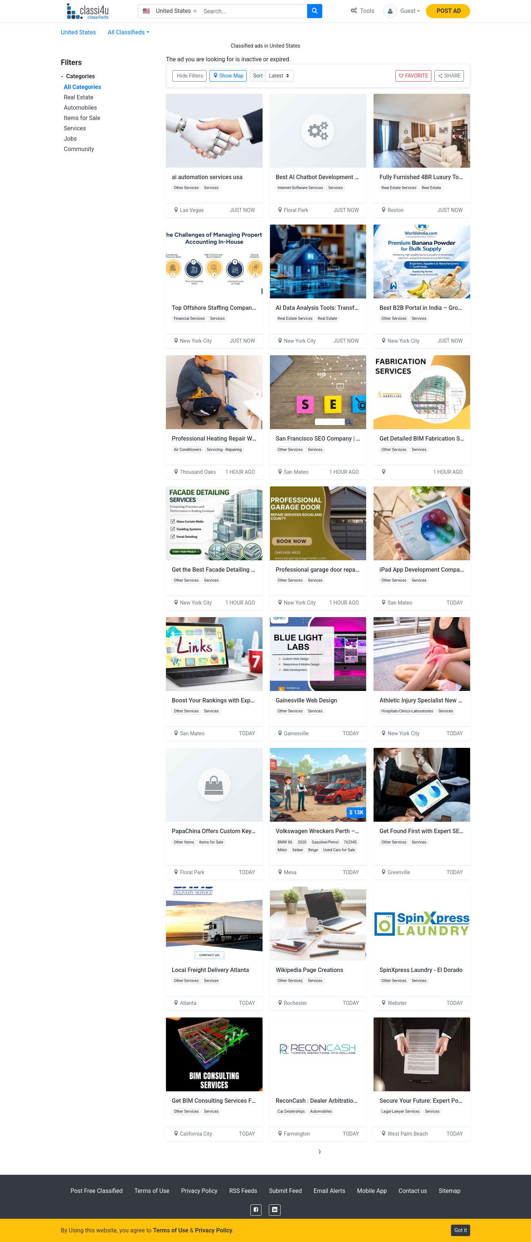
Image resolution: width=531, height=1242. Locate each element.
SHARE (449, 76)
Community (79, 149)
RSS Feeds (243, 1190)
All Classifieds (126, 32)
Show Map (228, 76)
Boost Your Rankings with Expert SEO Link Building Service (249, 700)
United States (78, 32)
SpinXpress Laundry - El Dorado (420, 970)
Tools (362, 10)
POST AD (449, 10)
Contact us (413, 1190)
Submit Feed (285, 1190)
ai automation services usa (207, 177)
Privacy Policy (199, 1190)
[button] (401, 11)
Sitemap (450, 1190)
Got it (460, 1230)
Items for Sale (82, 118)
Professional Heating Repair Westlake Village (231, 438)
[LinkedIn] (275, 1210)
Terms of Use (151, 1190)
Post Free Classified (96, 1190)
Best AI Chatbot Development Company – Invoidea (342, 177)
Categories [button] (78, 76)
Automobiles (80, 107)
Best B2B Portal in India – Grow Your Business (440, 307)
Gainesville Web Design (306, 700)
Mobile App (372, 1190)
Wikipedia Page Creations (309, 970)
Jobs (70, 138)
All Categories (82, 86)
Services (75, 128)
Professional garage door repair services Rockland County (352, 569)
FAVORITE (413, 76)
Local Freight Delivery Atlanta (210, 970)
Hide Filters (190, 76)
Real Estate (78, 97)
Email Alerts (330, 1190)
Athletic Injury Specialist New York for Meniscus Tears (450, 700)
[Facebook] (255, 1210)
